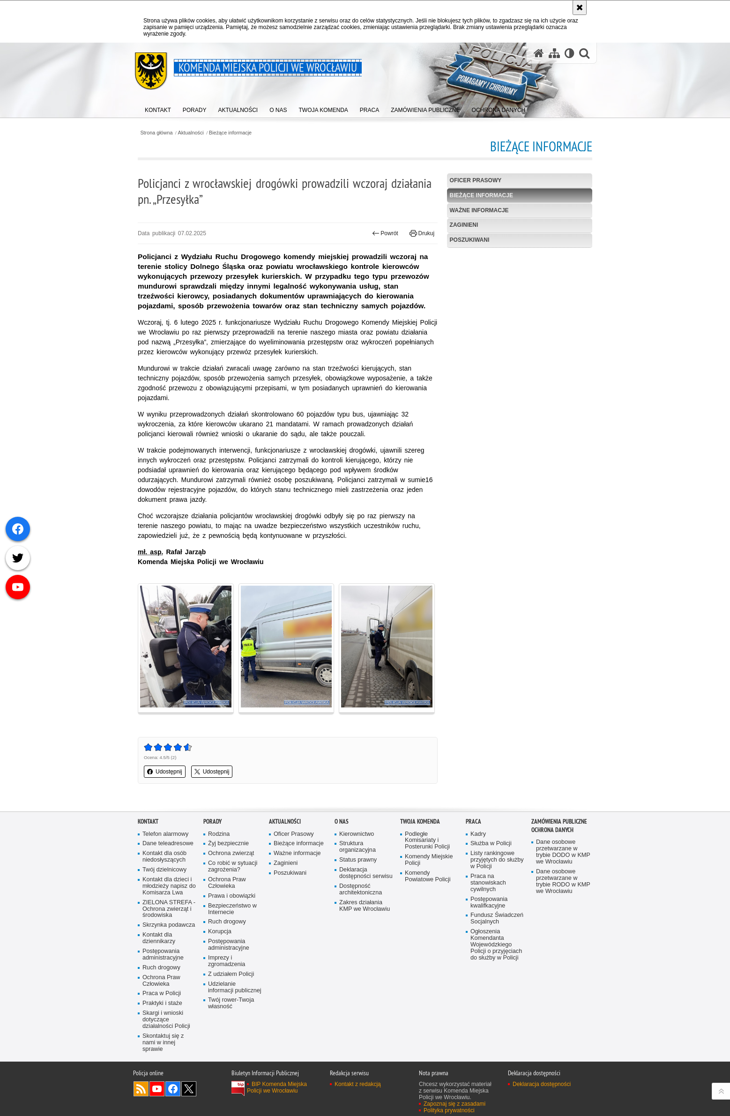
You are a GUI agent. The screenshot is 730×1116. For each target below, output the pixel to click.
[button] (584, 53)
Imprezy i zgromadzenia (226, 961)
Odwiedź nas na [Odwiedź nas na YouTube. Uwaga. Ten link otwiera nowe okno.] (156, 1088)
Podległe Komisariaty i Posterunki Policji (427, 840)
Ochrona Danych (552, 830)
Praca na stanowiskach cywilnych (488, 883)
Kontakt (148, 822)
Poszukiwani (470, 240)
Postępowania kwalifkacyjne (488, 902)
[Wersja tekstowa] (569, 53)
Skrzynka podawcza (168, 925)
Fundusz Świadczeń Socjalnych (496, 918)
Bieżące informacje (230, 132)
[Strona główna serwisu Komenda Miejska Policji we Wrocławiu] (539, 53)
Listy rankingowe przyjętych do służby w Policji (497, 860)
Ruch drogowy (161, 968)
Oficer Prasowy (476, 180)
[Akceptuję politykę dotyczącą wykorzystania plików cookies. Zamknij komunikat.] (580, 7)
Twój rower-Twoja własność (231, 1003)
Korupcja (219, 932)
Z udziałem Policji (231, 974)
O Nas (342, 822)
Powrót (385, 233)
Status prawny (358, 860)
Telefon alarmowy (165, 834)
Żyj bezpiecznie (228, 844)
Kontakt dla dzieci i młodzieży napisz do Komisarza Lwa (169, 886)
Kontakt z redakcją (358, 1084)
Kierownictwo (356, 834)
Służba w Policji (491, 844)
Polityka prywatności (449, 1110)
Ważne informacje (479, 210)
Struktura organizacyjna (357, 847)
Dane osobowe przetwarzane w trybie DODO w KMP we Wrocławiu (563, 852)
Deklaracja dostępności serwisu (366, 873)
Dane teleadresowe (168, 844)
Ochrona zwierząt (231, 853)
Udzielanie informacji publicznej (234, 987)
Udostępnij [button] (164, 771)
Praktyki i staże (162, 1003)
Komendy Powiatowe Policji (428, 876)
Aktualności (191, 132)
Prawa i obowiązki (231, 896)
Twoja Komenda (420, 822)
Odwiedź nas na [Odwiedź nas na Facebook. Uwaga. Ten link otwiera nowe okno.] (172, 1088)
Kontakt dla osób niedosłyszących (164, 856)
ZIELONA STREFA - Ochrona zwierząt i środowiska (168, 909)
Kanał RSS (141, 1088)
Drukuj (422, 233)
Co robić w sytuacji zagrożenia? (232, 866)
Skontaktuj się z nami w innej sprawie (163, 1042)
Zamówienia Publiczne (559, 822)
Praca (473, 822)
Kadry (478, 834)
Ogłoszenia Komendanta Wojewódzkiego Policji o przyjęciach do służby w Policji (496, 945)
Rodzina (219, 834)
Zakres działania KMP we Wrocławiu (364, 906)
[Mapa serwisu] (554, 53)
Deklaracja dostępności (542, 1084)
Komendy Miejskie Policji (429, 860)
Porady (212, 822)
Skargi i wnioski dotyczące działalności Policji (166, 1019)
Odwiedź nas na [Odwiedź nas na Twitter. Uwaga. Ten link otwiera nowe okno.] (188, 1088)
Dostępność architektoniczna (360, 889)
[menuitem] (158, 108)
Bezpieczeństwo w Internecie (232, 909)
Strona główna (156, 132)
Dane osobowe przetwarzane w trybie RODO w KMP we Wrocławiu (563, 881)
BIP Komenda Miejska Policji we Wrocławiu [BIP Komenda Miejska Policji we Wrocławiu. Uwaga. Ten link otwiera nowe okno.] (277, 1087)
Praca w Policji (161, 993)
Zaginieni (464, 225)
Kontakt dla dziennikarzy (158, 938)
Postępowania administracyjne (163, 954)
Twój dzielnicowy (164, 870)
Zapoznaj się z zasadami (454, 1104)
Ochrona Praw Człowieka (161, 981)
